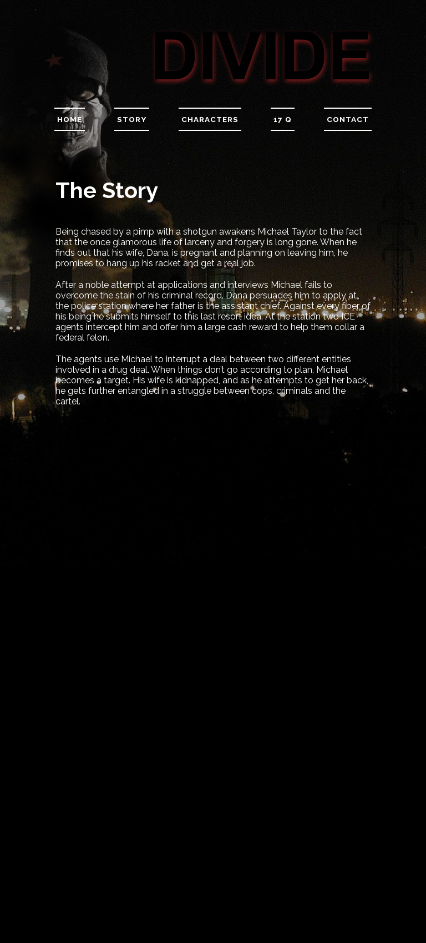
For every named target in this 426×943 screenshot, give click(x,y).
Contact (348, 119)
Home (69, 119)
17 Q (282, 119)
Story (131, 119)
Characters (210, 119)
